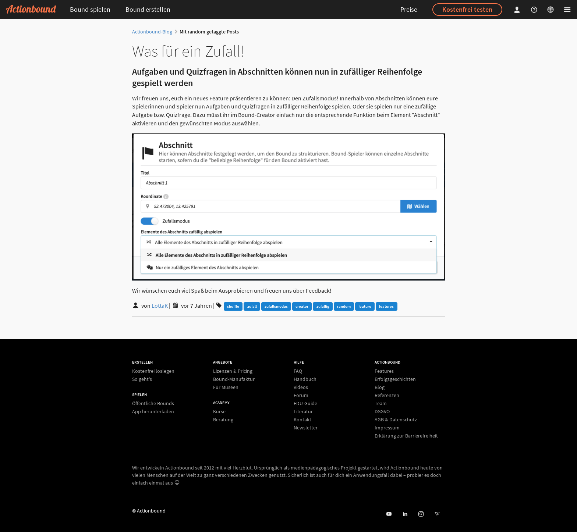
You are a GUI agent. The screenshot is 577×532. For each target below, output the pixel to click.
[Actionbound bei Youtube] (389, 514)
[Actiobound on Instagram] (421, 514)
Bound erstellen (147, 9)
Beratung (223, 419)
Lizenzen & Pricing (232, 371)
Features (384, 371)
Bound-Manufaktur (234, 379)
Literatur (303, 411)
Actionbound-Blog (152, 31)
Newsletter (306, 427)
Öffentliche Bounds (153, 403)
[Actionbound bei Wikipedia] (437, 514)
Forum (301, 395)
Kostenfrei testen (467, 9)
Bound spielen (90, 9)
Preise (408, 9)
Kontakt (302, 419)
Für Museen (225, 387)
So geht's (142, 379)
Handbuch (305, 379)
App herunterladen (153, 411)
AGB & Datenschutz (396, 419)
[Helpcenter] (535, 9)
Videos (301, 387)
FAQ (298, 371)
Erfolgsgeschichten (395, 379)
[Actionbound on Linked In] (405, 514)
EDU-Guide (305, 403)
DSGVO (382, 411)
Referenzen (387, 395)
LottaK (160, 305)
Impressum (387, 427)
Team (381, 403)
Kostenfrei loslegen (153, 371)
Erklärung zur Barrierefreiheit (406, 435)
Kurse (219, 411)
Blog (380, 387)
